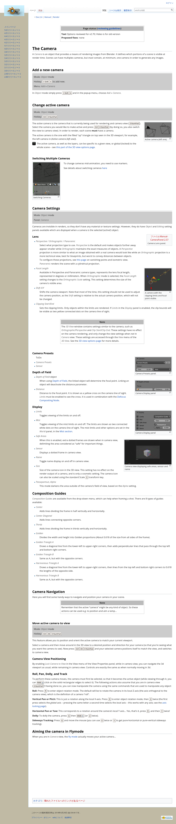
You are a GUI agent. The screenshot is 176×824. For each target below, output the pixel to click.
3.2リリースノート (12, 64)
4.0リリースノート (12, 48)
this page (82, 259)
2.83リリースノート (12, 77)
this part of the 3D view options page (75, 147)
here (104, 168)
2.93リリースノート (12, 73)
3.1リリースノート (12, 67)
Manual (47, 17)
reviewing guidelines (109, 28)
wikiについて (58, 817)
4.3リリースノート (12, 39)
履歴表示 (128, 10)
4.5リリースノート (12, 33)
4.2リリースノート (12, 42)
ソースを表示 (115, 10)
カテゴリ (37, 800)
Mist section (66, 431)
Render (56, 17)
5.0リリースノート (12, 30)
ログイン (169, 3)
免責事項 (68, 817)
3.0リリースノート (12, 70)
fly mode (73, 736)
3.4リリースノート (12, 58)
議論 (40, 10)
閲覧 (104, 10)
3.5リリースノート (12, 55)
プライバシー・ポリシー (41, 817)
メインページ (10, 27)
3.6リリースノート (12, 52)
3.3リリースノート (12, 61)
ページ (33, 10)
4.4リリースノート (12, 36)
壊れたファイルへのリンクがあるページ (64, 800)
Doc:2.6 (39, 17)
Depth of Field (59, 380)
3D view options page (90, 340)
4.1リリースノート (12, 45)
